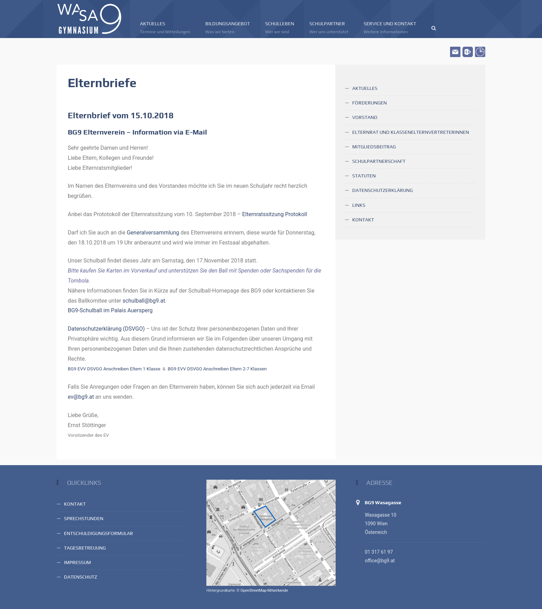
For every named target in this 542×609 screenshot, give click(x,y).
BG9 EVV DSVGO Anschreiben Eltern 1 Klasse (114, 368)
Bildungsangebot (227, 28)
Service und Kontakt (390, 28)
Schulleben (279, 28)
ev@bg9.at (81, 397)
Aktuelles (165, 28)
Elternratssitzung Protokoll (274, 214)
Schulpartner (328, 28)
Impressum (77, 562)
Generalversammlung (153, 232)
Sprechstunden (83, 518)
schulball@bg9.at (144, 300)
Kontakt (363, 219)
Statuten (364, 175)
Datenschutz (80, 577)
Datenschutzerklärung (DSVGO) (106, 328)
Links (358, 205)
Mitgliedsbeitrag (374, 146)
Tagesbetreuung (85, 548)
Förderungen (369, 102)
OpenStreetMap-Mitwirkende (264, 590)
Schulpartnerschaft (378, 161)
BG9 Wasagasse (383, 502)
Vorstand (364, 117)
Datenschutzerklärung (382, 190)
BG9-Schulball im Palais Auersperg (110, 310)
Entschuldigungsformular (98, 533)
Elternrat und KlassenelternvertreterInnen (410, 132)
